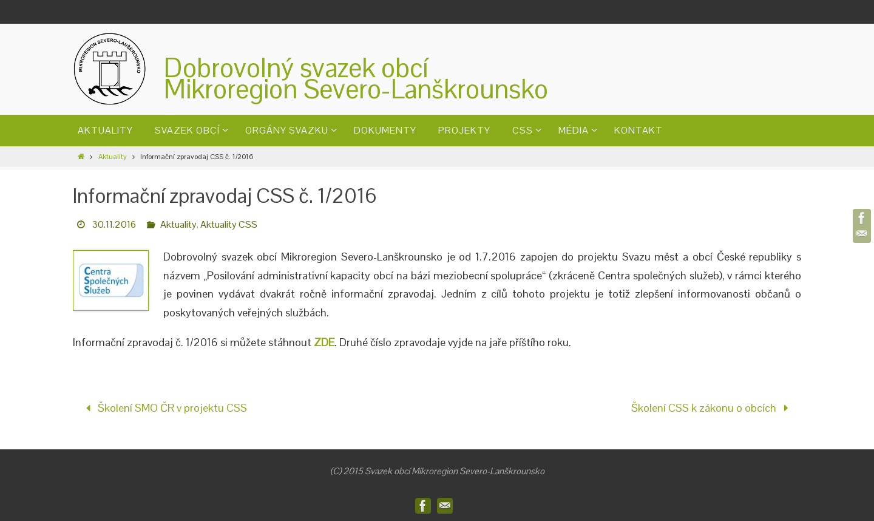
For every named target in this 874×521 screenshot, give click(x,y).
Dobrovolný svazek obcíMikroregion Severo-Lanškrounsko (356, 78)
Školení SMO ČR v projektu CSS (163, 408)
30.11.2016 (114, 224)
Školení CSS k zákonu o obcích (712, 408)
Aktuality (112, 157)
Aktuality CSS (228, 224)
